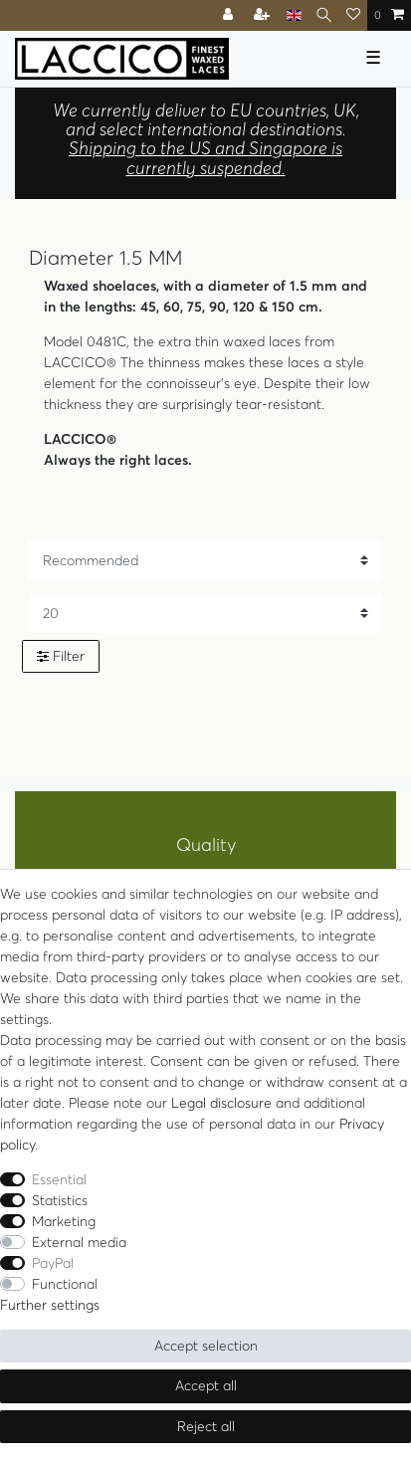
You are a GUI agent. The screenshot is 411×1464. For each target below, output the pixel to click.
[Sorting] (205, 559)
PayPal (53, 1263)
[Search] (323, 15)
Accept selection (206, 1346)
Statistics (60, 1200)
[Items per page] (205, 613)
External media (79, 1242)
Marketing (64, 1221)
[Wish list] (353, 15)
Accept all (206, 1385)
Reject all (206, 1426)
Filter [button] (61, 656)
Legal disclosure (221, 1103)
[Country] (294, 15)
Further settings (50, 1305)
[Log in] (230, 15)
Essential (59, 1179)
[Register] (264, 15)
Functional (65, 1284)
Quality (206, 845)
